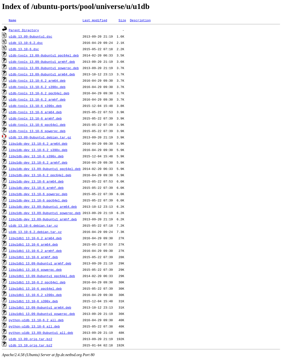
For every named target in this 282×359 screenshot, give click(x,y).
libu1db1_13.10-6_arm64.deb (33, 244)
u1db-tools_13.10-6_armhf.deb (35, 118)
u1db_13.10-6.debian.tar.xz (33, 225)
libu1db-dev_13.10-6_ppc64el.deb (38, 200)
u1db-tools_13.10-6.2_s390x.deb (37, 87)
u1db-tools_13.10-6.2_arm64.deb (37, 80)
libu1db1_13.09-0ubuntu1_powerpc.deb (42, 313)
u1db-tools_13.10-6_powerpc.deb (37, 131)
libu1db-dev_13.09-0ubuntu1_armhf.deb (43, 219)
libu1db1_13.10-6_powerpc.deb (35, 269)
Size (122, 20)
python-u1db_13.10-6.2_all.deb (36, 320)
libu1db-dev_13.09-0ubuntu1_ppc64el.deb (45, 169)
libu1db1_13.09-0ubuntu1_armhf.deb (40, 263)
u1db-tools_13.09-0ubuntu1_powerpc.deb (44, 68)
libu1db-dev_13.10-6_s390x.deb (36, 156)
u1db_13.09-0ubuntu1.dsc (30, 36)
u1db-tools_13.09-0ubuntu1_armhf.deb (42, 61)
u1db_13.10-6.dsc (24, 49)
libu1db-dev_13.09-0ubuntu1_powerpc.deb (45, 213)
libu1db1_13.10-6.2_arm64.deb (35, 238)
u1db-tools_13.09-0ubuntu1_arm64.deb (42, 74)
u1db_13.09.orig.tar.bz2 (30, 339)
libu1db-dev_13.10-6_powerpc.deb (38, 194)
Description (140, 20)
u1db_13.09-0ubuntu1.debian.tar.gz (40, 137)
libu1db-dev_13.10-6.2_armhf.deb (38, 162)
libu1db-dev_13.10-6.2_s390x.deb (38, 150)
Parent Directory (24, 30)
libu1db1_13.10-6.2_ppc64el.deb (37, 282)
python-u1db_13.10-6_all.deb (34, 326)
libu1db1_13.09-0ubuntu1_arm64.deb (40, 307)
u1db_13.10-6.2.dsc (26, 42)
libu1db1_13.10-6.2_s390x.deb (35, 295)
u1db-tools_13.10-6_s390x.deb (35, 106)
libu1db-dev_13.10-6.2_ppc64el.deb (40, 175)
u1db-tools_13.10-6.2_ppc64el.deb (39, 93)
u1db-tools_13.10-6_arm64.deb (35, 112)
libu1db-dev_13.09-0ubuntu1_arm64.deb (43, 206)
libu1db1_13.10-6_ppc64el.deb (35, 288)
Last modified (95, 20)
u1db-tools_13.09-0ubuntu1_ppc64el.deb (44, 55)
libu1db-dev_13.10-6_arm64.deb (36, 181)
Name (12, 20)
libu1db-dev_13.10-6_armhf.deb (36, 187)
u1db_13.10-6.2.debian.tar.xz (35, 232)
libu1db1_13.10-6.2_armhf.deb (35, 250)
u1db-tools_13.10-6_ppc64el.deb (37, 124)
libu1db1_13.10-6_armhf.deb (33, 257)
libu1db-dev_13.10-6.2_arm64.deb (38, 143)
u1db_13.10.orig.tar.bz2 (30, 345)
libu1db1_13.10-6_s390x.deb (33, 301)
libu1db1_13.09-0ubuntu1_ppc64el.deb (42, 276)
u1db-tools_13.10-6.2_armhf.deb (37, 99)
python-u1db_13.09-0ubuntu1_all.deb (41, 332)
